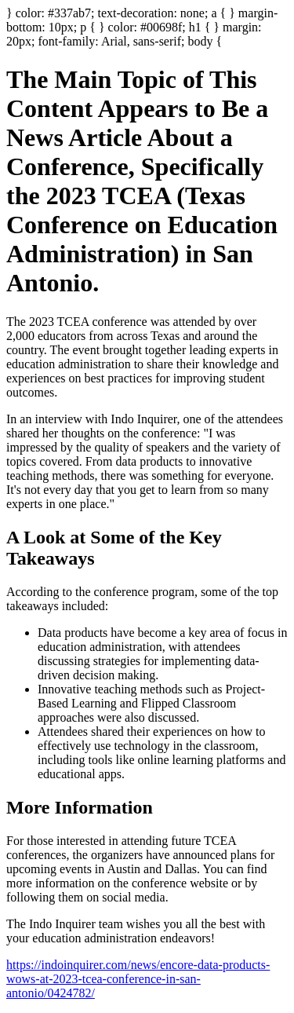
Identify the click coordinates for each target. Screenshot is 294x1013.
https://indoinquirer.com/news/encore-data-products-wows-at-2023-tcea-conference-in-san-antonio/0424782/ (138, 979)
